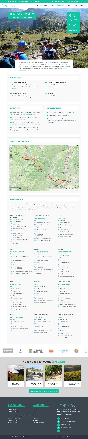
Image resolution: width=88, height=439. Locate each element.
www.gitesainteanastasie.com (68, 306)
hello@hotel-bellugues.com (43, 238)
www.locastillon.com (41, 332)
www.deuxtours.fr (41, 302)
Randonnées (36, 414)
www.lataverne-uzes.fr (19, 331)
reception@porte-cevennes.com (44, 269)
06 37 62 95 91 (64, 333)
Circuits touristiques (38, 423)
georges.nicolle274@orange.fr (44, 330)
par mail (22, 114)
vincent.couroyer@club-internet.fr (45, 300)
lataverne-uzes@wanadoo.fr (20, 328)
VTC (45, 6)
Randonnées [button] (59, 6)
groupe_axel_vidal (63, 430)
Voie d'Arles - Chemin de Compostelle (19, 416)
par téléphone (31, 114)
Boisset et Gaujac (63, 424)
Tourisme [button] (68, 6)
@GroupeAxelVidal (64, 427)
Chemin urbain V (12, 409)
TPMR (75, 6)
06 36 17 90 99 (64, 271)
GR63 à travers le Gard (14, 418)
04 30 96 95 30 (63, 418)
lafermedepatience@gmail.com (21, 239)
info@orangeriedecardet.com (67, 274)
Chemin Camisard (13, 420)
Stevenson (11, 414)
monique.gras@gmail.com (19, 306)
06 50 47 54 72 (17, 304)
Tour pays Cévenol (13, 423)
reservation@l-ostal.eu (66, 335)
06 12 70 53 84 (40, 236)
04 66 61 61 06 (64, 232)
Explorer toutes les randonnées (44, 391)
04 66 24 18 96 (40, 298)
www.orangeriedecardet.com (67, 276)
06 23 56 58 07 (17, 269)
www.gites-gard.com (18, 309)
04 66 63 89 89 (64, 300)
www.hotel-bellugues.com (43, 240)
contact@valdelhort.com (66, 234)
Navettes (35, 418)
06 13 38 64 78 (40, 328)
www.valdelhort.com (65, 236)
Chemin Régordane (13, 411)
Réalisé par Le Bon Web (73, 437)
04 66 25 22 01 (17, 267)
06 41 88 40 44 (17, 303)
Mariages (35, 420)
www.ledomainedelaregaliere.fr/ (21, 273)
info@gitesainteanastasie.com (68, 304)
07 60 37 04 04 (17, 237)
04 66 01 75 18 (17, 326)
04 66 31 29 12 (17, 235)
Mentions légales (61, 437)
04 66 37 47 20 (40, 326)
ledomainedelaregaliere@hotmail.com (23, 271)
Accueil (35, 409)
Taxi (41, 6)
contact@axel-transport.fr (66, 421)
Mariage (51, 6)
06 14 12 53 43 (64, 302)
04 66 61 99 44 (40, 267)
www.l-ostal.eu (64, 338)
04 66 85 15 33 (40, 234)
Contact (82, 6)
